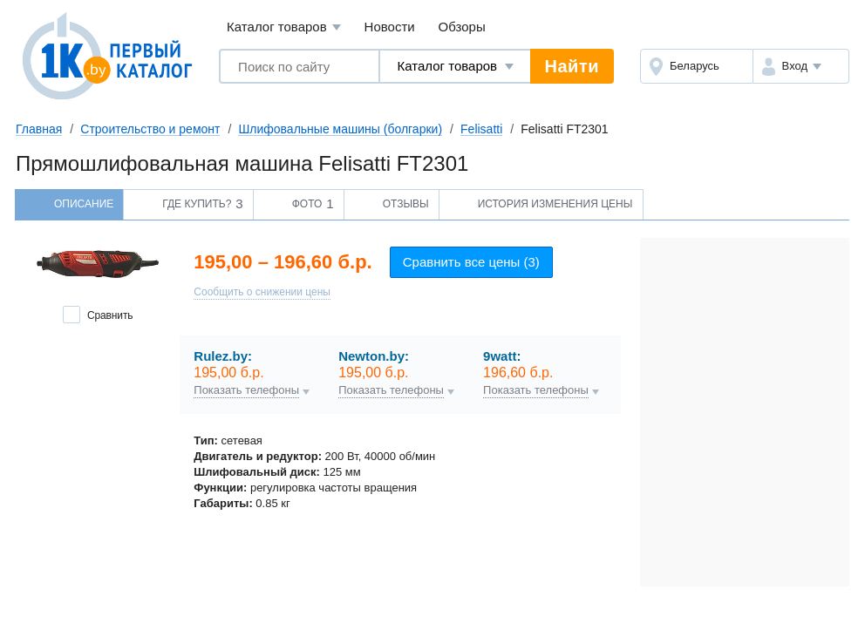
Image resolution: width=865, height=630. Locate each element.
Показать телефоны (246, 390)
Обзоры (462, 26)
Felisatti (481, 129)
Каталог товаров (284, 27)
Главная (39, 129)
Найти (572, 66)
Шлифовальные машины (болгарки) (340, 129)
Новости (389, 26)
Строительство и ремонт (150, 129)
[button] (800, 66)
